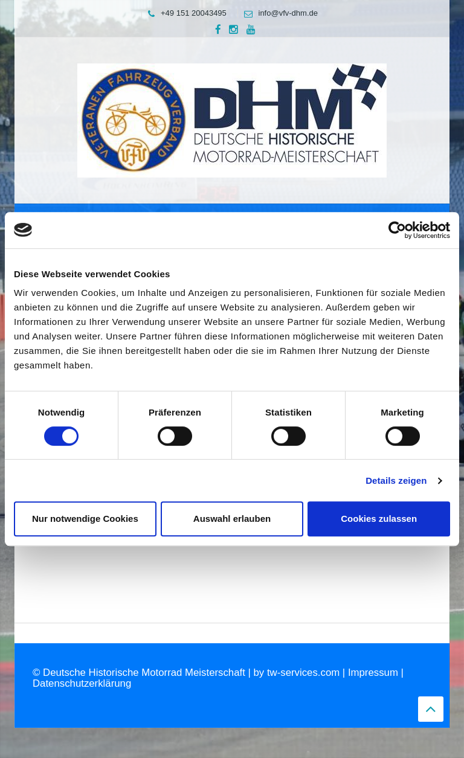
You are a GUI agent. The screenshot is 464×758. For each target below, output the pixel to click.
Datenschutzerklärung (82, 683)
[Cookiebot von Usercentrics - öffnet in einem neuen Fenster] (397, 230)
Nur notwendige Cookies (85, 518)
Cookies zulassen (379, 518)
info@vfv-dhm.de (278, 13)
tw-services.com (303, 672)
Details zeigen (396, 480)
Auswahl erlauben (232, 518)
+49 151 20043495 (184, 13)
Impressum (373, 672)
